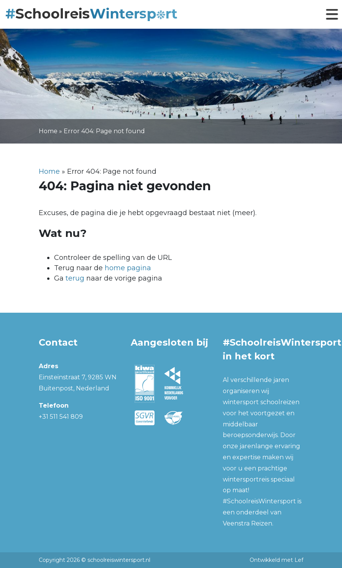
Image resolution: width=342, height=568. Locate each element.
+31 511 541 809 (61, 416)
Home (48, 131)
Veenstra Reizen (247, 523)
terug (75, 278)
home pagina (128, 268)
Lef (298, 560)
